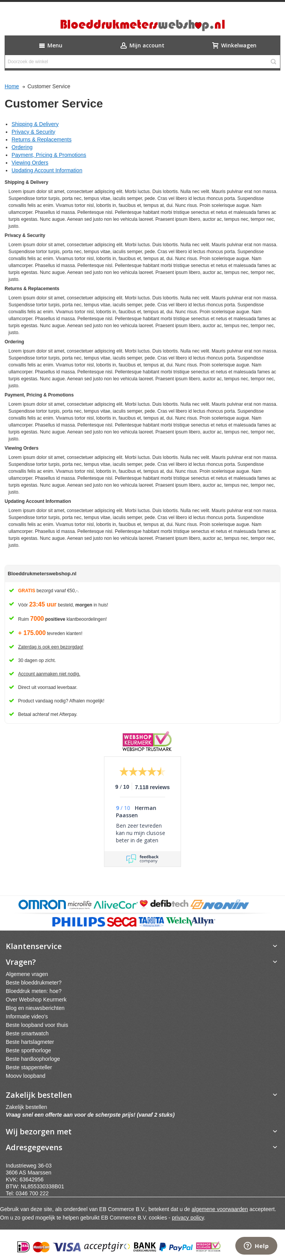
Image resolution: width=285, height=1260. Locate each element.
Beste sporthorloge (28, 1050)
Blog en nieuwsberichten (35, 1008)
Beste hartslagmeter (30, 1042)
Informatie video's (27, 1016)
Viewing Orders (30, 163)
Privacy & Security (33, 132)
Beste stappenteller (29, 1067)
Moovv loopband (25, 1076)
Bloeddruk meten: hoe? (34, 991)
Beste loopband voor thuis (37, 1025)
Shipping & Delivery (35, 124)
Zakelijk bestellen (26, 1107)
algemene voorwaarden (220, 1209)
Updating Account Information (47, 170)
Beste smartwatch (27, 1033)
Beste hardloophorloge (33, 1059)
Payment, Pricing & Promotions (49, 155)
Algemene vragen (27, 974)
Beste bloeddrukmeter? (34, 982)
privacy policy (188, 1218)
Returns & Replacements (42, 139)
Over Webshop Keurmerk (36, 999)
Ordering (22, 147)
